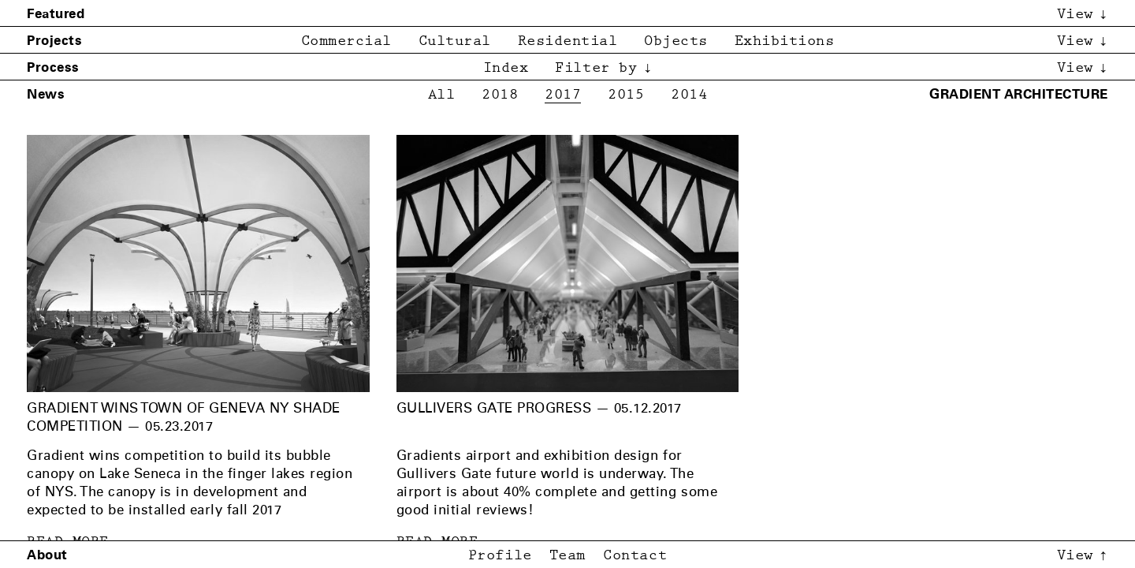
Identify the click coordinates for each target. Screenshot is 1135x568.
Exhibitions (785, 41)
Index (506, 68)
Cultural (455, 41)
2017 (563, 95)
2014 (689, 95)
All (442, 95)
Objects (676, 41)
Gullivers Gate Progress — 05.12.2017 (539, 408)
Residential (568, 41)
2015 (626, 95)
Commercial (346, 41)
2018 (500, 95)
